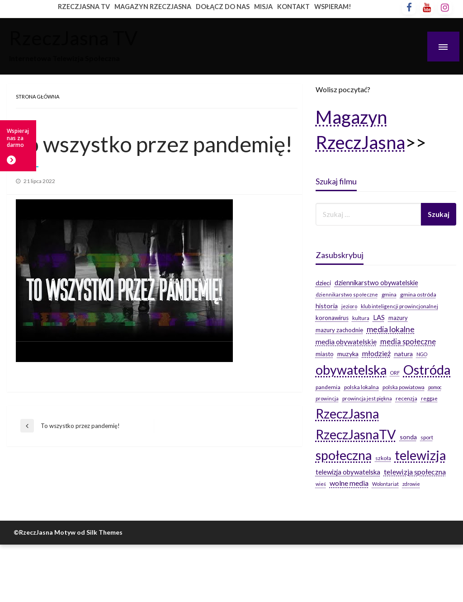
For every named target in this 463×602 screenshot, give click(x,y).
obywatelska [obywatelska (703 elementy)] (351, 369)
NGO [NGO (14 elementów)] (421, 354)
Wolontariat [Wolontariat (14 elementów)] (385, 484)
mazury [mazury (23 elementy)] (398, 317)
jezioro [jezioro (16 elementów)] (349, 306)
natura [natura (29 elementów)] (403, 353)
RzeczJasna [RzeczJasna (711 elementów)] (347, 413)
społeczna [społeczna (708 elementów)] (344, 455)
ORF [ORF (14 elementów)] (395, 373)
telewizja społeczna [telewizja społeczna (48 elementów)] (415, 471)
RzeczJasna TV (73, 37)
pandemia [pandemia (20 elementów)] (328, 387)
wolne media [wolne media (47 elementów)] (349, 483)
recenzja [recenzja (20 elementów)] (406, 398)
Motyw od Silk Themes (88, 532)
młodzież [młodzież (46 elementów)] (376, 353)
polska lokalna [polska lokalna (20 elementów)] (361, 387)
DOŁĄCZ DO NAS (223, 6)
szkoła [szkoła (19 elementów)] (383, 458)
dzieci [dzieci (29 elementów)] (323, 283)
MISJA (263, 6)
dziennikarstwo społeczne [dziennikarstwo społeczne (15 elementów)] (347, 294)
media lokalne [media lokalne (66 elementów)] (391, 329)
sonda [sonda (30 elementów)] (408, 437)
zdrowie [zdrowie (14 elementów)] (411, 484)
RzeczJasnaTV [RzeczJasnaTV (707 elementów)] (356, 434)
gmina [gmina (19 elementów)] (389, 294)
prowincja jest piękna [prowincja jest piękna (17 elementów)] (367, 398)
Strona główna (37, 96)
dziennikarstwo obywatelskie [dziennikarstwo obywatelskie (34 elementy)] (376, 283)
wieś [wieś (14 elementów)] (321, 484)
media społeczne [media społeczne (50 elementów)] (408, 341)
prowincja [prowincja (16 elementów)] (327, 398)
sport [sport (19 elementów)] (426, 437)
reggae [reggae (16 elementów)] (429, 398)
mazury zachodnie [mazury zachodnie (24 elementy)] (339, 330)
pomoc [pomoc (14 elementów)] (435, 387)
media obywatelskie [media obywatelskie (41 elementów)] (346, 342)
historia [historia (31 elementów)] (327, 306)
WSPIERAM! (332, 6)
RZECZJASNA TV (84, 6)
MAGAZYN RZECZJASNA (152, 6)
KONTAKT (293, 6)
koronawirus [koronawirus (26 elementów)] (332, 317)
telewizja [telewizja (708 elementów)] (420, 455)
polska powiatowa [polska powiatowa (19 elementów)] (404, 387)
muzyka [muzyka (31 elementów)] (348, 353)
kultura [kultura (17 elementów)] (360, 318)
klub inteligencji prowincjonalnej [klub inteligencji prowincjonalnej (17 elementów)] (399, 306)
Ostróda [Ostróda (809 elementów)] (427, 369)
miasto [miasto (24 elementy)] (325, 353)
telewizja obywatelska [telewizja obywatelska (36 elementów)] (348, 472)
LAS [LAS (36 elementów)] (379, 317)
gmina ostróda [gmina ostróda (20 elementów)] (418, 294)
